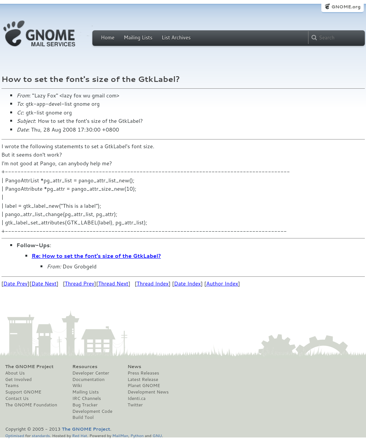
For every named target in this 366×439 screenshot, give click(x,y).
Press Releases (143, 373)
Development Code (92, 411)
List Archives (176, 37)
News (134, 367)
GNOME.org (345, 6)
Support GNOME (23, 392)
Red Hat (79, 435)
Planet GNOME (144, 386)
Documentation (88, 379)
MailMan (120, 435)
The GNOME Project (29, 367)
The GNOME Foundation (31, 405)
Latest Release (143, 379)
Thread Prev (79, 283)
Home (108, 37)
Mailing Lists (138, 37)
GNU (157, 435)
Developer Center (90, 373)
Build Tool (82, 417)
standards (41, 435)
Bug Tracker (85, 405)
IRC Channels (86, 398)
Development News (148, 392)
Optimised (14, 435)
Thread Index (153, 283)
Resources (84, 367)
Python (137, 435)
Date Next (43, 283)
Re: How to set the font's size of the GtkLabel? (96, 256)
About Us (15, 373)
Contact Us (17, 398)
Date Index (187, 283)
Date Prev (15, 283)
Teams (12, 386)
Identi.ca (137, 398)
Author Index (222, 283)
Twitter (135, 405)
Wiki (77, 386)
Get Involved (18, 379)
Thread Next (113, 283)
